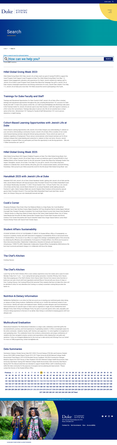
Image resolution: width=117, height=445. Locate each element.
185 (57, 387)
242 (56, 392)
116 (53, 381)
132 (104, 381)
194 (85, 387)
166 (104, 384)
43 (38, 375)
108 (28, 381)
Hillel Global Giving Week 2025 (20, 152)
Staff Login (107, 1)
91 (82, 378)
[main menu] (110, 11)
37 (19, 375)
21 (76, 373)
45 (44, 375)
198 (98, 387)
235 (107, 389)
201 (107, 387)
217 (50, 389)
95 (95, 378)
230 (91, 389)
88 (73, 378)
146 (41, 384)
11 (44, 373)
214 (41, 389)
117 (57, 381)
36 (16, 375)
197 (95, 387)
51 (63, 375)
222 (66, 389)
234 (104, 389)
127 (88, 381)
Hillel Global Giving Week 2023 (20, 71)
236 (110, 389)
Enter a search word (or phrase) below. (16, 55)
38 (22, 375)
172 (16, 387)
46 (47, 375)
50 (60, 375)
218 (53, 389)
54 (73, 375)
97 (101, 378)
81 (51, 378)
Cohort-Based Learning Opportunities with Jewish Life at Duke (35, 124)
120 (66, 381)
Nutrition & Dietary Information (21, 296)
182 (47, 387)
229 (88, 389)
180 (41, 387)
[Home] (14, 11)
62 (98, 375)
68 (9, 378)
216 (47, 389)
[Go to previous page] (8, 372)
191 (76, 387)
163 (95, 384)
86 (66, 378)
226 (79, 389)
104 (16, 381)
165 (101, 384)
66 (111, 375)
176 (28, 387)
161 (88, 384)
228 (85, 389)
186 (60, 387)
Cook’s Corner (11, 202)
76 (35, 378)
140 (22, 384)
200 (104, 387)
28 (98, 373)
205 (12, 389)
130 (98, 381)
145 (38, 384)
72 (22, 378)
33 (6, 375)
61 (95, 375)
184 (53, 387)
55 (76, 375)
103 (12, 381)
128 (91, 381)
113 (44, 381)
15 (57, 373)
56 (79, 375)
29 (101, 373)
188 (66, 387)
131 (101, 381)
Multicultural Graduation (17, 322)
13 (51, 373)
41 (32, 375)
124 (79, 381)
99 (107, 378)
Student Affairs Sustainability (20, 229)
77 (38, 378)
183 (50, 387)
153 (63, 384)
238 (44, 392)
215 (44, 389)
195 (88, 387)
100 (110, 378)
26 (92, 373)
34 (9, 375)
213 (38, 389)
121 (69, 381)
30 (104, 373)
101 (6, 381)
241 (53, 392)
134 (110, 381)
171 (12, 387)
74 (28, 378)
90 (79, 378)
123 (76, 381)
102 (9, 381)
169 (6, 387)
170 (9, 387)
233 (101, 389)
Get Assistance (76, 425)
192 (79, 387)
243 (59, 392)
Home (5, 48)
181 (44, 387)
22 (79, 373)
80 (47, 378)
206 (16, 389)
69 (13, 378)
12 (48, 373)
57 (82, 375)
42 (35, 375)
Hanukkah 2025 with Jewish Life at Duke (26, 176)
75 (32, 378)
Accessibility (91, 425)
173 (19, 387)
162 (91, 384)
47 (51, 375)
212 (34, 389)
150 (53, 384)
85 (63, 378)
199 (101, 387)
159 (82, 384)
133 (107, 381)
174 (22, 387)
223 (69, 389)
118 (60, 381)
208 (22, 389)
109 (31, 381)
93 (88, 378)
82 (54, 378)
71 (19, 378)
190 (72, 387)
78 (41, 378)
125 (82, 381)
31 (108, 373)
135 (6, 384)
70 (16, 378)
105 (19, 381)
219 (57, 389)
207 (19, 389)
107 (25, 381)
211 (31, 389)
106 (22, 381)
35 (13, 375)
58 (85, 375)
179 (38, 387)
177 (31, 387)
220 (60, 389)
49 (57, 375)
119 (63, 381)
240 (50, 392)
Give (83, 425)
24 (85, 373)
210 (28, 389)
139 (19, 384)
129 (95, 381)
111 (38, 381)
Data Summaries (13, 349)
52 (66, 375)
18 (67, 373)
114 (47, 381)
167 (107, 384)
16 (60, 373)
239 (47, 392)
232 (98, 389)
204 (9, 389)
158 (79, 384)
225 (76, 389)
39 (25, 375)
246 (69, 392)
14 (54, 373)
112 (41, 381)
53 (69, 375)
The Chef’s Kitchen (14, 255)
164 (98, 384)
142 (28, 384)
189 (69, 387)
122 (72, 381)
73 (25, 378)
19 (70, 373)
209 (25, 389)
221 (63, 389)
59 (88, 375)
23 (82, 373)
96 (98, 378)
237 (40, 392)
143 (31, 384)
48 (54, 375)
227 (82, 389)
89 (76, 378)
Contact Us (65, 425)
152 (60, 384)
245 (66, 392)
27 (95, 373)
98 (104, 378)
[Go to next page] (76, 392)
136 (9, 384)
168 (110, 384)
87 (69, 378)
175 (25, 387)
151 (57, 384)
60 (92, 375)
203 (6, 389)
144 (34, 384)
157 (76, 384)
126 (85, 381)
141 (25, 384)
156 (72, 384)
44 (41, 375)
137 (12, 384)
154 (66, 384)
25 (89, 373)
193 (82, 387)
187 (63, 387)
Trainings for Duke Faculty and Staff (24, 96)
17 (63, 373)
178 (34, 387)
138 (16, 384)
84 (60, 378)
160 (85, 384)
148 (47, 384)
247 (72, 392)
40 (28, 375)
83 (57, 378)
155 (69, 384)
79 (44, 378)
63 (101, 375)
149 (50, 384)
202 (110, 387)
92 (85, 378)
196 (91, 387)
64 (104, 375)
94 (92, 378)
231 (95, 389)
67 (6, 378)
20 (73, 373)
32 (111, 373)
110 (34, 381)
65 (107, 375)
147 (44, 384)
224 (72, 389)
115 (50, 381)
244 (63, 392)
